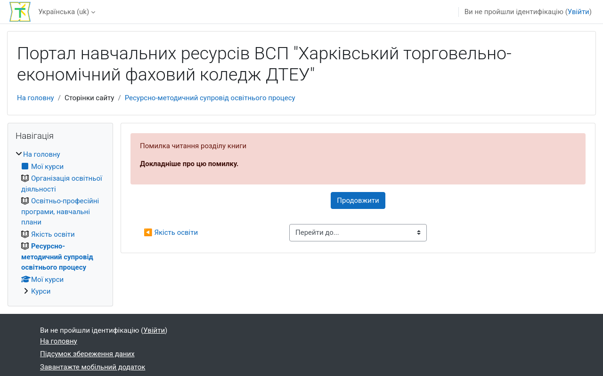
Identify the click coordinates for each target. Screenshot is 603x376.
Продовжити (358, 200)
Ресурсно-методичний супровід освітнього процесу (210, 98)
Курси (40, 291)
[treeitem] (60, 223)
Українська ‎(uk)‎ (63, 12)
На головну (35, 98)
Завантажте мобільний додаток (92, 367)
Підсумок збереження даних (87, 354)
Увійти (578, 12)
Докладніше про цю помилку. (189, 164)
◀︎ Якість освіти (171, 232)
